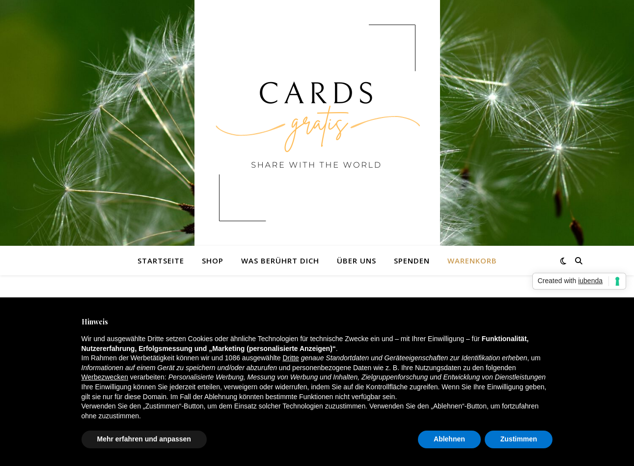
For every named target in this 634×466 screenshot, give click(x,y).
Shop (212, 260)
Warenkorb (472, 260)
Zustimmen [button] (518, 439)
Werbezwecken (105, 377)
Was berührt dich (280, 260)
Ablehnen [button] (449, 439)
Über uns (356, 260)
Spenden (412, 260)
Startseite (161, 260)
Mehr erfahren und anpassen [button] (144, 439)
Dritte (290, 358)
